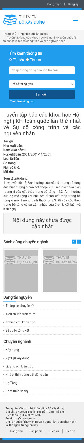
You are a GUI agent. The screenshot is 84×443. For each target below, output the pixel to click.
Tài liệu (18, 60)
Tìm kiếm (42, 94)
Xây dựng (12, 350)
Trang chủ (9, 33)
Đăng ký (73, 4)
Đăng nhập (54, 4)
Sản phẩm (36, 431)
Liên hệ (70, 431)
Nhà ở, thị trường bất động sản (27, 374)
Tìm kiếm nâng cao (22, 101)
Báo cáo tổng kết (17, 330)
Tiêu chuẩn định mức (20, 314)
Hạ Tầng (11, 383)
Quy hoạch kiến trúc (19, 366)
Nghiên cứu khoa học (34, 33)
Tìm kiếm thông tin (25, 53)
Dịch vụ (54, 431)
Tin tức (35, 60)
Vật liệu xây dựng (18, 358)
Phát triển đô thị (17, 391)
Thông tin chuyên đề (20, 306)
